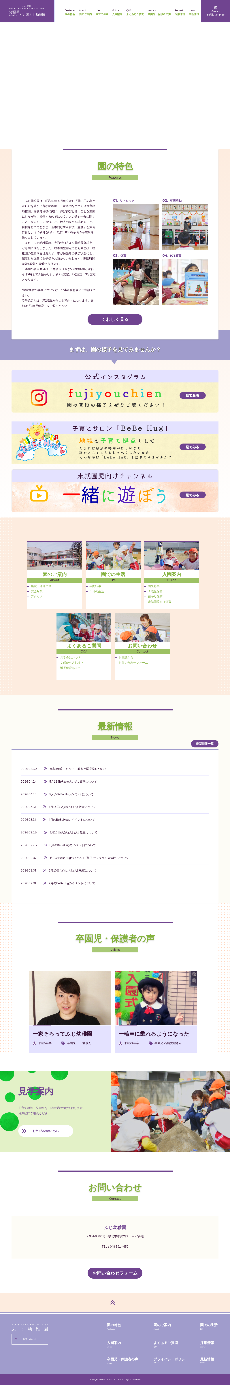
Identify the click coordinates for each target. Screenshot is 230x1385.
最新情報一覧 (205, 743)
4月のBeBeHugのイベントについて (72, 819)
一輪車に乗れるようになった (154, 1034)
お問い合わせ (30, 1339)
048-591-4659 (119, 1246)
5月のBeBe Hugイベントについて (71, 794)
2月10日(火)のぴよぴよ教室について (73, 870)
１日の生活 (95, 591)
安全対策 (35, 591)
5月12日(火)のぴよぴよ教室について (73, 781)
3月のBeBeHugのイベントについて (73, 845)
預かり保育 (153, 596)
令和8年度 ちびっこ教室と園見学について (78, 768)
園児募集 (152, 586)
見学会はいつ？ (68, 657)
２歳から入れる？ (70, 662)
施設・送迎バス (39, 586)
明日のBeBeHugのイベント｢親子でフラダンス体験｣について (89, 857)
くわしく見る (115, 319)
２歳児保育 (153, 591)
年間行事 (93, 586)
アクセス (35, 596)
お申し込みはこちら (46, 1130)
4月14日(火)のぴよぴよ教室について (72, 806)
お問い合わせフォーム (131, 662)
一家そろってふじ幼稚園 (62, 1034)
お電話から (124, 657)
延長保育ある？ (68, 667)
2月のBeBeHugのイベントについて (72, 883)
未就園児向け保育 (157, 601)
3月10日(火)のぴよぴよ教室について (73, 832)
